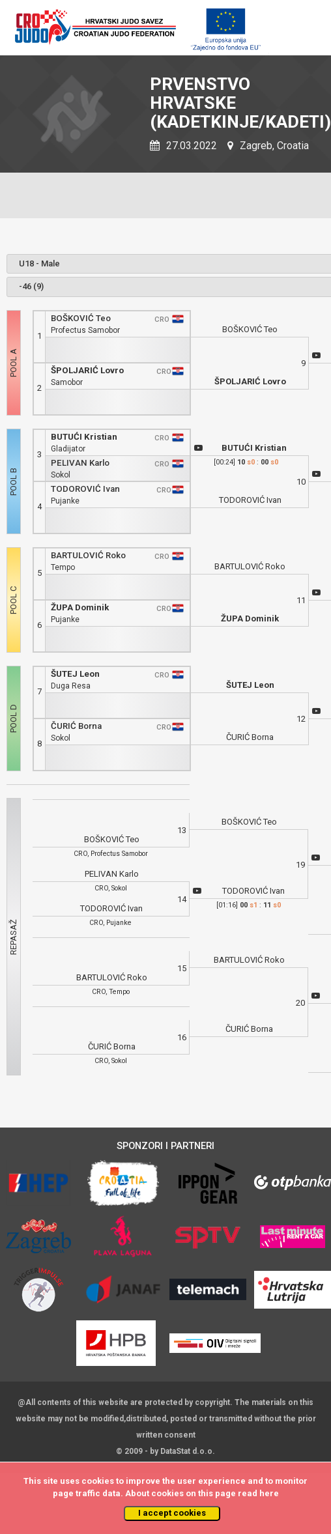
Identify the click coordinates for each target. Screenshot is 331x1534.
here (269, 1493)
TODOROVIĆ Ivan (85, 489)
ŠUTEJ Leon (75, 674)
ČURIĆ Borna (76, 726)
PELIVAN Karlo (80, 463)
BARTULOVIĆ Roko (88, 555)
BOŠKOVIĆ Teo (81, 318)
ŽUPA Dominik (80, 607)
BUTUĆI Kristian (84, 437)
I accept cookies (172, 1513)
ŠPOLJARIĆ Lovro (87, 370)
